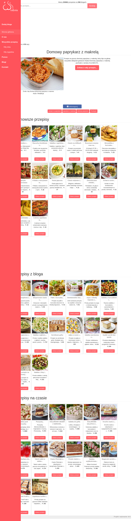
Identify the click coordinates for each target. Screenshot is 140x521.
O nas (4, 37)
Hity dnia (6, 47)
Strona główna (8, 32)
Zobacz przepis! (30, 159)
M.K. (137, 517)
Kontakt (5, 67)
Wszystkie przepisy (10, 42)
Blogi (4, 62)
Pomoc (5, 57)
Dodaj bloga (7, 24)
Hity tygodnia (8, 52)
